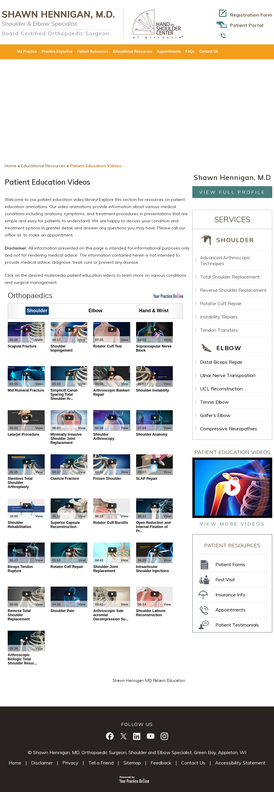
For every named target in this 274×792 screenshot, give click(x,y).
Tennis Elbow (214, 402)
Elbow (228, 348)
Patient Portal (246, 25)
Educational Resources (132, 51)
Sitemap (132, 763)
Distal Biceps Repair (221, 362)
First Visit (225, 579)
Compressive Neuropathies (228, 429)
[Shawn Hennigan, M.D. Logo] (58, 23)
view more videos (232, 524)
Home (11, 165)
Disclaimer (42, 763)
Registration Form (251, 15)
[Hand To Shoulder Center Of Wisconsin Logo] (154, 23)
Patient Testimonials (237, 625)
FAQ (190, 51)
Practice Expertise (57, 51)
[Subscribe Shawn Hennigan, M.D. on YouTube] (150, 736)
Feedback (161, 763)
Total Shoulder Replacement (230, 277)
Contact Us (208, 51)
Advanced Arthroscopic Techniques (225, 260)
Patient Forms (230, 564)
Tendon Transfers (219, 330)
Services (232, 219)
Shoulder (235, 240)
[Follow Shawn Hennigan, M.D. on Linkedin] (137, 736)
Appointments (169, 51)
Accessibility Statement (240, 763)
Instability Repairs (219, 317)
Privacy (70, 763)
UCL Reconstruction (221, 389)
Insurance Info (230, 595)
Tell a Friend (101, 763)
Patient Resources (92, 51)
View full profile (232, 192)
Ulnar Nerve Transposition (227, 375)
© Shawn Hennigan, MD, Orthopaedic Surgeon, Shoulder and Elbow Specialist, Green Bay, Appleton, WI (137, 752)
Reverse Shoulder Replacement (233, 290)
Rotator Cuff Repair (220, 303)
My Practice (27, 51)
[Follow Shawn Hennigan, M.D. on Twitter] (123, 736)
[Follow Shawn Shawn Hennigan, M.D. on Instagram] (164, 736)
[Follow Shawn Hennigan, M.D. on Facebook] (110, 736)
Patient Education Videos (232, 452)
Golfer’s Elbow (215, 415)
